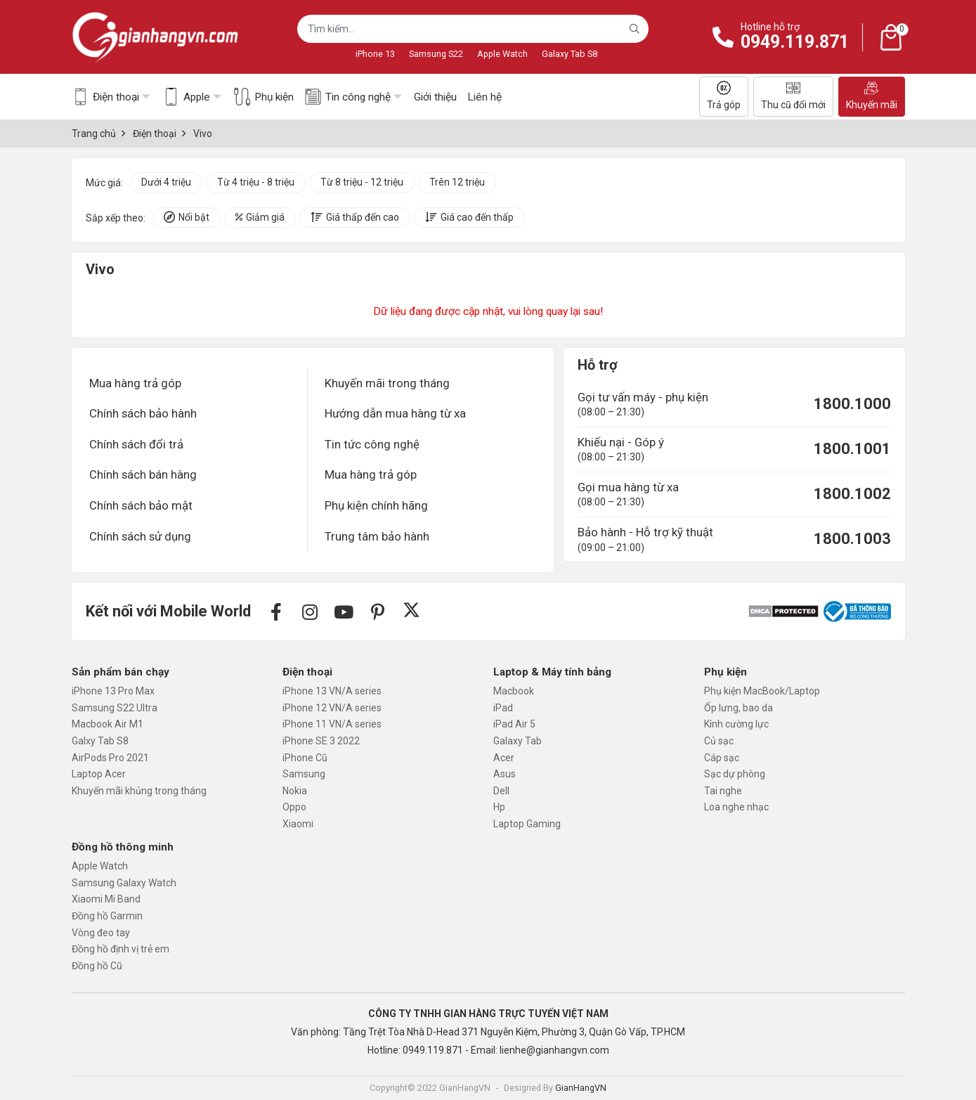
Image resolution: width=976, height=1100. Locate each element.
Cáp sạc (721, 757)
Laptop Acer (99, 773)
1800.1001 (852, 449)
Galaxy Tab (517, 740)
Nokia (294, 790)
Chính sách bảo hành (143, 413)
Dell (501, 790)
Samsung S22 (436, 53)
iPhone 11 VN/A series (332, 724)
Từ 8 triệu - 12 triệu (361, 182)
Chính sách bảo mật (141, 505)
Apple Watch (502, 53)
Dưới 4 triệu (166, 182)
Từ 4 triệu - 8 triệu (255, 182)
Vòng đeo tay (101, 932)
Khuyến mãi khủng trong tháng (139, 790)
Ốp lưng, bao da (738, 707)
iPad (503, 707)
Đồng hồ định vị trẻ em (120, 949)
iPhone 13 (375, 53)
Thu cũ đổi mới (793, 95)
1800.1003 (852, 539)
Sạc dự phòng (734, 773)
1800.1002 (852, 494)
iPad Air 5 (514, 724)
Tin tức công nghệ (372, 444)
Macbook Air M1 (107, 724)
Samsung (303, 773)
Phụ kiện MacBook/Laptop (762, 691)
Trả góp (724, 95)
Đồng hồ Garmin (107, 915)
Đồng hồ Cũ (97, 965)
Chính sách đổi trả (136, 444)
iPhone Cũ (304, 757)
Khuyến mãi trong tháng (387, 383)
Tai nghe (723, 790)
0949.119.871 (795, 42)
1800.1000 (852, 404)
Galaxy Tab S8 (569, 53)
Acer (503, 757)
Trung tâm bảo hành (377, 536)
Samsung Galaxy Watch (124, 882)
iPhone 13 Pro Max (113, 691)
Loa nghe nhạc (736, 807)
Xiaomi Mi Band (106, 899)
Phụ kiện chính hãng (376, 505)
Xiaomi (297, 823)
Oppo (294, 807)
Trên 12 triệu (457, 182)
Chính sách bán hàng (143, 474)
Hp (499, 807)
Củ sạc (719, 740)
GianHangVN (580, 1087)
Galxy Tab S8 (100, 740)
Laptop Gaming (527, 823)
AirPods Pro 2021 (110, 757)
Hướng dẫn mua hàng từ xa (395, 413)
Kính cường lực (736, 724)
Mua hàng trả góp (135, 383)
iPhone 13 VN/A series (332, 691)
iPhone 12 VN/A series (332, 707)
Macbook (513, 691)
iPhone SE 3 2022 (321, 740)
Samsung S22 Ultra (114, 707)
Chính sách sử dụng (140, 536)
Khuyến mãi (871, 95)
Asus (504, 773)
